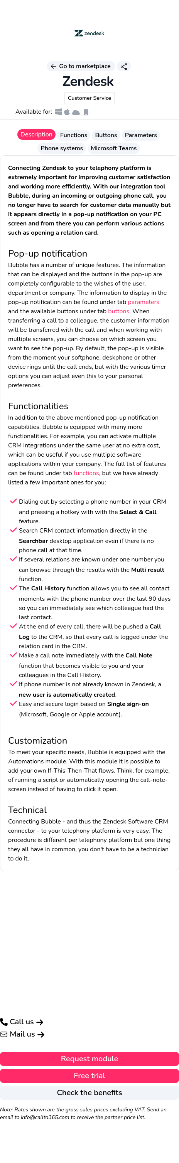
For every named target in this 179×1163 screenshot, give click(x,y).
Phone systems (62, 148)
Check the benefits (89, 1092)
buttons (118, 311)
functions (86, 473)
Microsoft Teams (114, 148)
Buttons (106, 135)
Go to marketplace (81, 66)
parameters (143, 302)
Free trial (89, 1076)
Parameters (141, 135)
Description (36, 134)
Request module (89, 1059)
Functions (73, 135)
